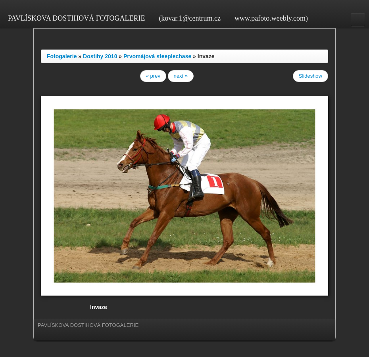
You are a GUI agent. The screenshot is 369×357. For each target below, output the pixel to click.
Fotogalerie (62, 56)
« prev (153, 76)
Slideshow (310, 76)
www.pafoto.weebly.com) (271, 18)
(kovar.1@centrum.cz (190, 18)
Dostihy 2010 (100, 56)
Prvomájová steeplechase (157, 56)
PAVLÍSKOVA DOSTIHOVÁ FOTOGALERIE (76, 18)
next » (181, 76)
